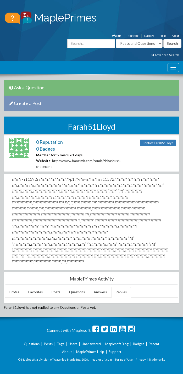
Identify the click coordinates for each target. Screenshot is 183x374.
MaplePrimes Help (90, 352)
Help (163, 35)
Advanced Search (165, 55)
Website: (43, 161)
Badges (138, 344)
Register (132, 35)
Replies (121, 292)
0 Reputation (49, 142)
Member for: (46, 155)
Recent (154, 344)
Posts (56, 292)
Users (73, 344)
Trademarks (157, 359)
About (175, 35)
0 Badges (45, 149)
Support (149, 35)
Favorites (35, 292)
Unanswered (91, 344)
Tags (60, 344)
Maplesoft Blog (117, 344)
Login (116, 35)
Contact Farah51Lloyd (157, 143)
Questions (77, 292)
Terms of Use (124, 359)
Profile (14, 292)
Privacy (141, 359)
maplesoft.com (102, 359)
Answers (100, 292)
